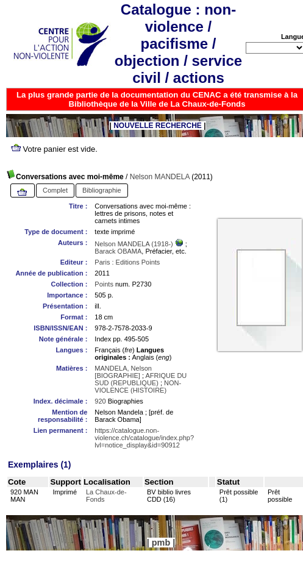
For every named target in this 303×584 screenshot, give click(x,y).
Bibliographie (101, 190)
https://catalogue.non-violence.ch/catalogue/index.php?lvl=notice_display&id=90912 (144, 438)
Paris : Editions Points (127, 262)
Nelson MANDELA (160, 177)
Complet (55, 190)
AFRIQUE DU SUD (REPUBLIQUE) (140, 379)
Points (103, 284)
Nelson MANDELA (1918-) (134, 243)
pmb (161, 542)
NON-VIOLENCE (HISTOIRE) (137, 386)
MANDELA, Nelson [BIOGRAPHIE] (123, 372)
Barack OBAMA (117, 251)
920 (99, 401)
